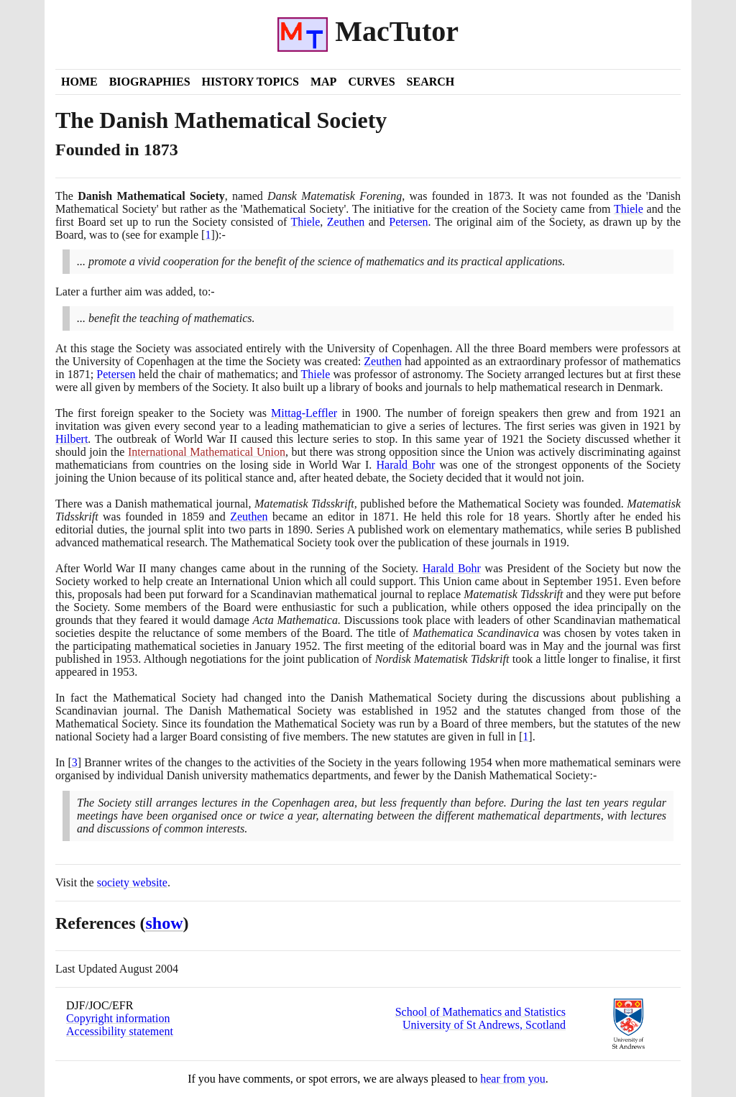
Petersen (408, 222)
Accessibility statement (119, 1031)
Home (79, 81)
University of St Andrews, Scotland (484, 1025)
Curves (371, 81)
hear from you (513, 1079)
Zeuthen (345, 222)
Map (323, 81)
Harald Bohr (406, 465)
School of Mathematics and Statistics (480, 1012)
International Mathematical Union (206, 452)
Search (431, 81)
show (164, 923)
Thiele (628, 209)
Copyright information (118, 1018)
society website (132, 882)
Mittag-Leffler (304, 413)
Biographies (149, 81)
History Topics (250, 81)
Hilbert (71, 439)
